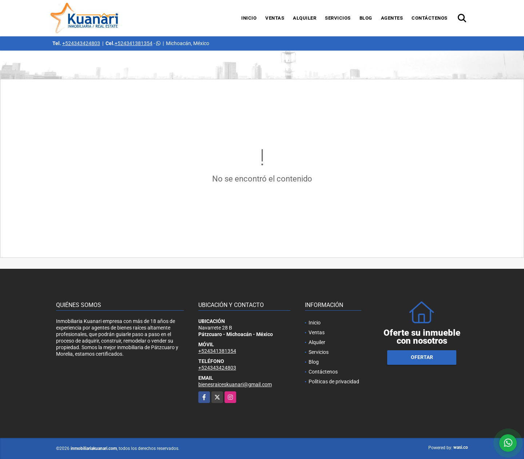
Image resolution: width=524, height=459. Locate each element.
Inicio (249, 18)
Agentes (392, 18)
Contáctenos (430, 18)
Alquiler (304, 18)
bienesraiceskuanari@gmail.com (235, 384)
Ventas (274, 18)
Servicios (338, 18)
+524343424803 (81, 43)
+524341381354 (133, 43)
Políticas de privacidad (334, 381)
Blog (366, 18)
